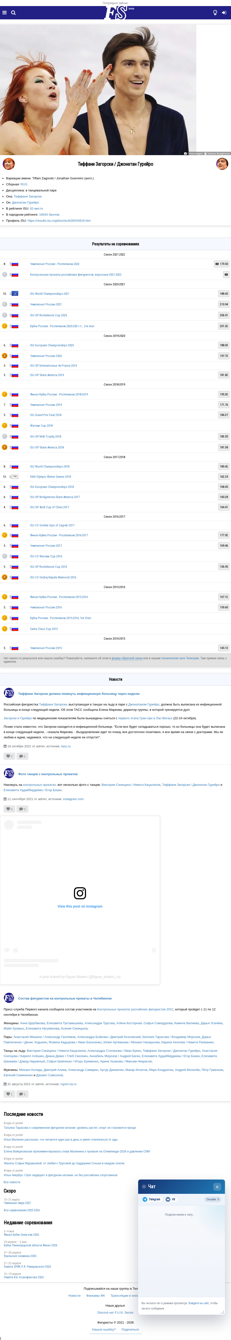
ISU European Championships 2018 (52, 487)
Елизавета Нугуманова (42, 1028)
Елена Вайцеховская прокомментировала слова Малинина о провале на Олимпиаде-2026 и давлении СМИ (77, 1151)
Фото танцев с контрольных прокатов (48, 774)
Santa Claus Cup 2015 (44, 629)
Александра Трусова (100, 1023)
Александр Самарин (83, 1070)
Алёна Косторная (129, 1023)
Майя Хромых (14, 1028)
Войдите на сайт (199, 1303)
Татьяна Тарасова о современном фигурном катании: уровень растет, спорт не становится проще (70, 1127)
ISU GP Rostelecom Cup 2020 (48, 315)
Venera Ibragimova (218, 153)
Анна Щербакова (32, 1023)
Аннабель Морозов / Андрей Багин (114, 1056)
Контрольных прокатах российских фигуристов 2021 (135, 1009)
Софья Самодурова (158, 1023)
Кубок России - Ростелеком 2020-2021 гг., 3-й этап (62, 326)
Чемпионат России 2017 (46, 545)
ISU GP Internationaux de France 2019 (53, 365)
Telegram (151, 1199)
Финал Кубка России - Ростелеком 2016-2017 (59, 535)
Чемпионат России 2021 (46, 304)
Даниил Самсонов (49, 1075)
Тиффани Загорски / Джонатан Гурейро (191, 785)
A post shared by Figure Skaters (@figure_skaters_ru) (80, 977)
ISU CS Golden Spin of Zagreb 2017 (52, 525)
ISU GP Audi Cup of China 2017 (49, 507)
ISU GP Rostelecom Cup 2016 (48, 566)
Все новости (12, 1182)
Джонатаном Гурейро (143, 704)
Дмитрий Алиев (55, 1070)
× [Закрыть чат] (217, 1187)
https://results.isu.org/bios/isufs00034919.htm (59, 220)
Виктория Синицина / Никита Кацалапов (131, 785)
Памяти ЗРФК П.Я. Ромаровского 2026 (27, 1266)
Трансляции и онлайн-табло (131, 1295)
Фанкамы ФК (95, 1295)
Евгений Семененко (18, 1075)
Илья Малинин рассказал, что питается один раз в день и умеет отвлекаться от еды (61, 1139)
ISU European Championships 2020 (52, 345)
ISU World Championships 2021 (49, 293)
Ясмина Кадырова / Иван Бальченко (75, 1042)
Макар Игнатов (136, 1070)
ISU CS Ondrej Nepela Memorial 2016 (53, 577)
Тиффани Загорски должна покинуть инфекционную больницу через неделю (79, 694)
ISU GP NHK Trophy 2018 (45, 436)
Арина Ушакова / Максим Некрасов (125, 1061)
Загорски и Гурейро (18, 718)
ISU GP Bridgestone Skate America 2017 (55, 497)
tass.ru (66, 746)
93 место (36, 208)
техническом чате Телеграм (180, 658)
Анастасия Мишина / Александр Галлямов (44, 1037)
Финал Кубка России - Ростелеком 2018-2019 (59, 394)
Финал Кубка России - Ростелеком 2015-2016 (59, 597)
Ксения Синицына (74, 1028)
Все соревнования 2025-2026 (22, 1210)
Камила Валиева (186, 1023)
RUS (24, 184)
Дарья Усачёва (212, 1023)
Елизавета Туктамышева (65, 1023)
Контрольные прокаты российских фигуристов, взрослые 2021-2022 (75, 274)
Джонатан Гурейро (25, 202)
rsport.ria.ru (68, 1084)
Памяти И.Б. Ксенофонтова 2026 (24, 1277)
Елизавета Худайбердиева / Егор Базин (33, 790)
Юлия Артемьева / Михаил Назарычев (132, 1042)
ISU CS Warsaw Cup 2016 (46, 556)
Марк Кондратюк (161, 1070)
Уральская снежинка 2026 (20, 1256)
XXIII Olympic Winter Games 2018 (50, 476)
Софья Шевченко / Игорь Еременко (72, 1061)
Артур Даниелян (112, 1070)
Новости (74, 1295)
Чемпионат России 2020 (46, 356)
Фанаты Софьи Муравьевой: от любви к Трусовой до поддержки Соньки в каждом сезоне (64, 1163)
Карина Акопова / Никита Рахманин (187, 1042)
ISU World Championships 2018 (49, 466)
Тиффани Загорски (28, 196)
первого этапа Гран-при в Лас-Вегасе (145, 718)
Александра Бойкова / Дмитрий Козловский (109, 1037)
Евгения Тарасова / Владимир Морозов (171, 1037)
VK (170, 1199)
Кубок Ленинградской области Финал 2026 (30, 1245)
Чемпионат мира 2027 (17, 1203)
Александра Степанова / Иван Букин (114, 1050)
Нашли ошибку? (104, 1329)
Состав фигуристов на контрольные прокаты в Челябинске (65, 998)
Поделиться (130, 1329)
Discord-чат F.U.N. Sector (115, 1312)
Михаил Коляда (30, 1070)
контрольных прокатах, (40, 785)
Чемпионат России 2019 (46, 405)
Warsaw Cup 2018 (41, 425)
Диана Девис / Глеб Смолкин (67, 1056)
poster (19, 1123)
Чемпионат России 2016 (46, 607)
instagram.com (73, 799)
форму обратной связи (127, 658)
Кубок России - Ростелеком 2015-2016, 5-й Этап (60, 618)
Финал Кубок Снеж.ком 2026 (21, 1234)
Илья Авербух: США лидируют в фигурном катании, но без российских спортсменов (60, 1175)
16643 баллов (49, 214)
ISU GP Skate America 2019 (47, 375)
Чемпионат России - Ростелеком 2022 (55, 264)
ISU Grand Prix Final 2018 (45, 415)
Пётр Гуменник (212, 1070)
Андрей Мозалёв (187, 1070)
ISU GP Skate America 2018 (47, 447)
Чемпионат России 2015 (46, 648)
